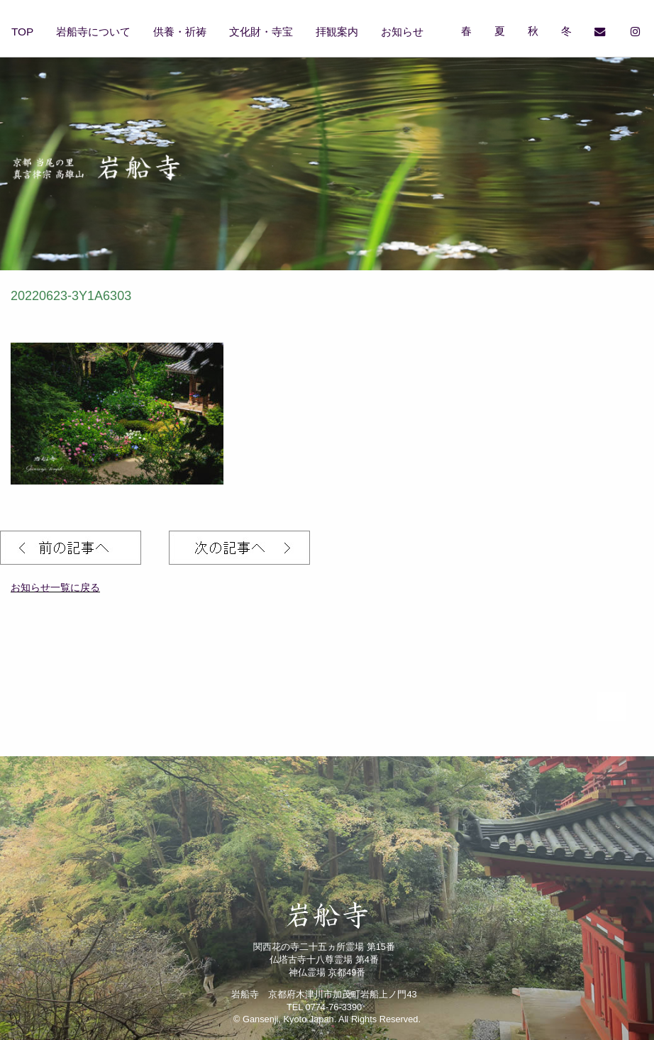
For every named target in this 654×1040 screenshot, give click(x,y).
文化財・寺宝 (261, 32)
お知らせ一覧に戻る (55, 587)
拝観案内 (337, 32)
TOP (22, 32)
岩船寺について (93, 32)
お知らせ (402, 32)
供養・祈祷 (179, 32)
